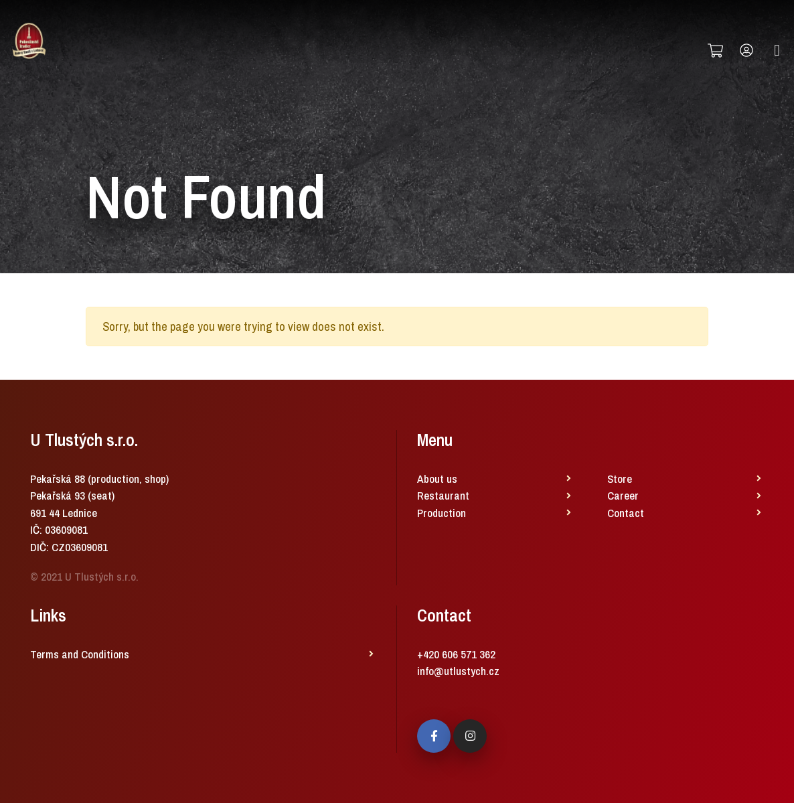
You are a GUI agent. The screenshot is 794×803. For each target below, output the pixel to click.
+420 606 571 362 (456, 654)
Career (623, 495)
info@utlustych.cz (458, 670)
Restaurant (443, 495)
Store (619, 478)
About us (437, 478)
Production (441, 512)
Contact (625, 512)
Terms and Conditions (79, 654)
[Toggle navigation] (777, 50)
